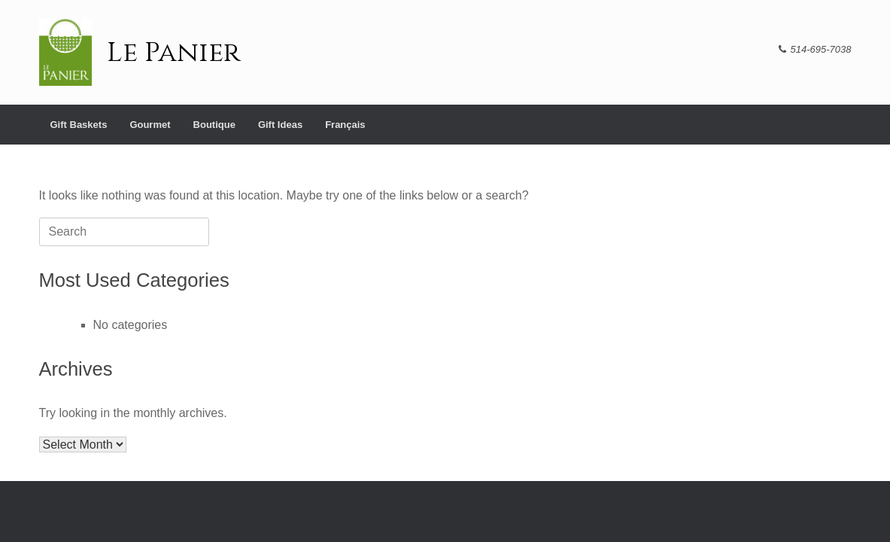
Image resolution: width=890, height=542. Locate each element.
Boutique (214, 124)
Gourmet (149, 124)
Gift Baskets (79, 124)
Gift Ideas (280, 124)
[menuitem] (345, 125)
